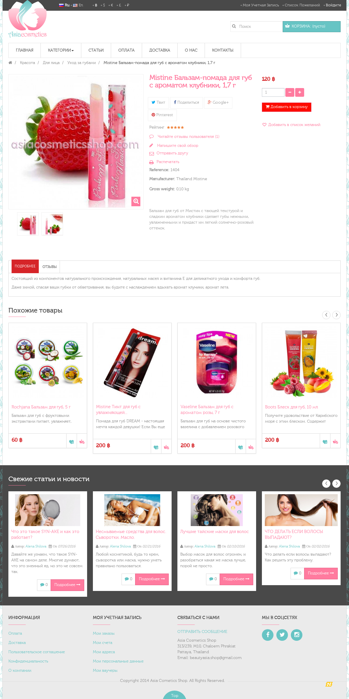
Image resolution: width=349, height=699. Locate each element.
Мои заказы (104, 633)
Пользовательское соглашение (36, 652)
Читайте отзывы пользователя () (188, 136)
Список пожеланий (302, 5)
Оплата (15, 633)
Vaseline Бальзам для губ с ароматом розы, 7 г (207, 409)
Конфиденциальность (28, 661)
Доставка (17, 642)
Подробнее (25, 266)
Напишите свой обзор (177, 145)
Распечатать (168, 162)
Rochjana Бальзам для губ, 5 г (41, 407)
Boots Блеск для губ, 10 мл (291, 407)
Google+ (218, 102)
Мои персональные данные (118, 661)
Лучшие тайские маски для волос (214, 531)
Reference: (159, 170)
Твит (158, 102)
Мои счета (102, 642)
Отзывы (50, 267)
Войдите (333, 5)
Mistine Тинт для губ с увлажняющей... (118, 409)
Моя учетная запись (261, 5)
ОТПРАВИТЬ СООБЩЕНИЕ (202, 631)
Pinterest (162, 115)
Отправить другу (172, 153)
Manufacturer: (162, 179)
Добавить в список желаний (293, 125)
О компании (19, 670)
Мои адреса (104, 652)
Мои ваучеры (105, 670)
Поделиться (186, 102)
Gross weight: (162, 189)
